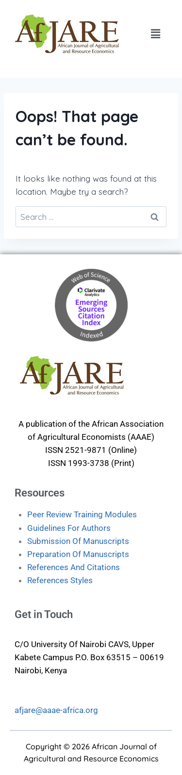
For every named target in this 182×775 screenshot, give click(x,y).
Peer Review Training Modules (82, 514)
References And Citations (73, 567)
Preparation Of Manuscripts (78, 554)
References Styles (60, 580)
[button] (155, 34)
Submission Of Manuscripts (78, 541)
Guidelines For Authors (69, 528)
